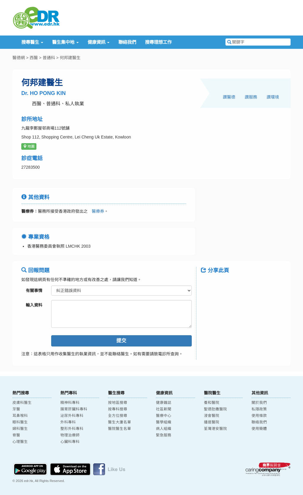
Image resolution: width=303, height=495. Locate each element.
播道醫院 (211, 422)
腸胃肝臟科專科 (73, 409)
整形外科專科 (71, 429)
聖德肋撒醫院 (215, 409)
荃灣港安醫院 (215, 429)
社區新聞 (163, 409)
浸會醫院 (211, 416)
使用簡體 (259, 429)
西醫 (34, 57)
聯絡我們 (127, 42)
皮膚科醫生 (22, 403)
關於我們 (259, 403)
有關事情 (34, 290)
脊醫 (16, 435)
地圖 (29, 146)
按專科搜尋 (117, 409)
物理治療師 (70, 435)
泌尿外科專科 (71, 416)
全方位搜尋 (117, 416)
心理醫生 (20, 442)
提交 (121, 341)
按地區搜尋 (117, 403)
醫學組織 (163, 422)
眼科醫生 (20, 422)
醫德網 (18, 57)
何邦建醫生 (70, 57)
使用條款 (259, 416)
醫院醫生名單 (119, 429)
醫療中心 (163, 416)
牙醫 (16, 409)
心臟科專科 (70, 442)
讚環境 (273, 97)
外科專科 (68, 422)
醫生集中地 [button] (65, 42)
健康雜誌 (163, 403)
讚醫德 (229, 97)
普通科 (49, 57)
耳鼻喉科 (20, 416)
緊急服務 (163, 435)
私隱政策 (259, 409)
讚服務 (251, 97)
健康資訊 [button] (98, 42)
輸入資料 (34, 305)
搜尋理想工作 (158, 42)
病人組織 (163, 429)
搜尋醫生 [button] (32, 42)
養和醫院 (211, 403)
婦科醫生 (20, 429)
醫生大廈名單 (119, 422)
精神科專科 (70, 403)
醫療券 (96, 211)
